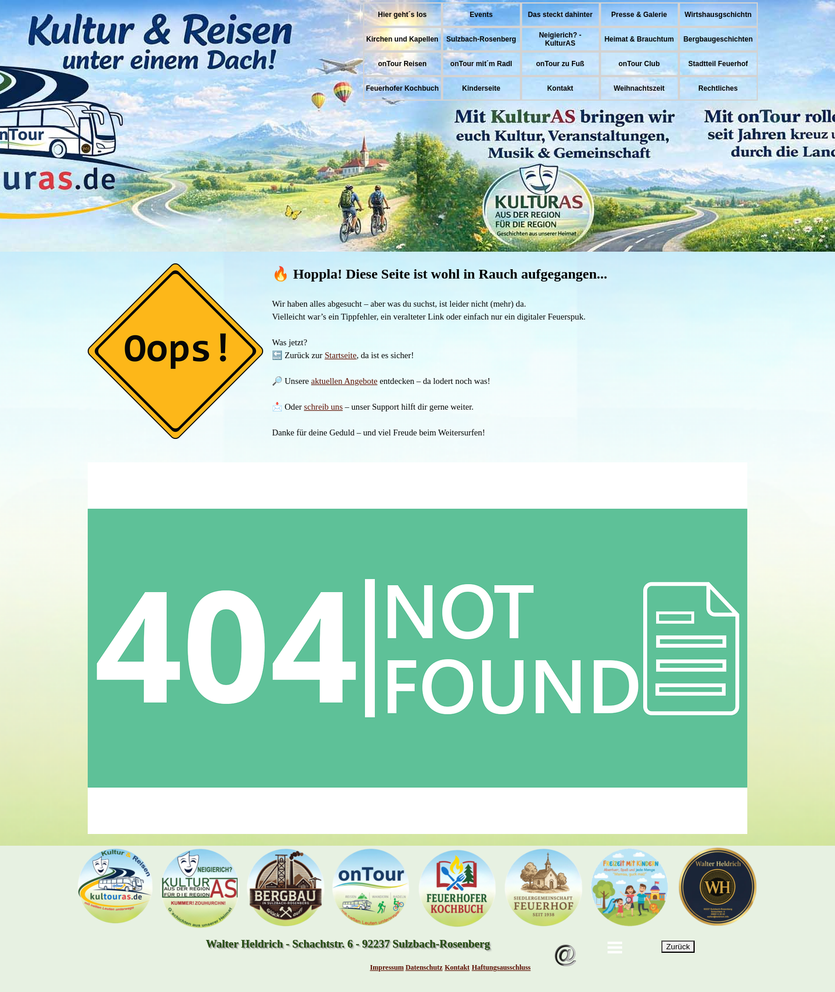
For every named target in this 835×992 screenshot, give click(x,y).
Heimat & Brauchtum (639, 39)
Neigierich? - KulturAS (560, 39)
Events (481, 15)
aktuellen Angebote (344, 381)
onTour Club (639, 64)
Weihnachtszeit (638, 88)
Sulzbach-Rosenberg (481, 39)
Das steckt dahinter (560, 15)
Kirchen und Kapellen (402, 39)
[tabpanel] (417, 351)
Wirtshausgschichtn (718, 15)
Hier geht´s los (402, 15)
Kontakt (560, 88)
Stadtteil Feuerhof (718, 64)
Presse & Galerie (639, 15)
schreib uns (323, 406)
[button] (565, 938)
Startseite (341, 355)
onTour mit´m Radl (481, 64)
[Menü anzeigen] (615, 947)
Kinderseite (481, 88)
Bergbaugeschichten (718, 39)
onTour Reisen (402, 64)
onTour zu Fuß (560, 64)
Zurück (678, 946)
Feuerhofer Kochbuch (402, 88)
